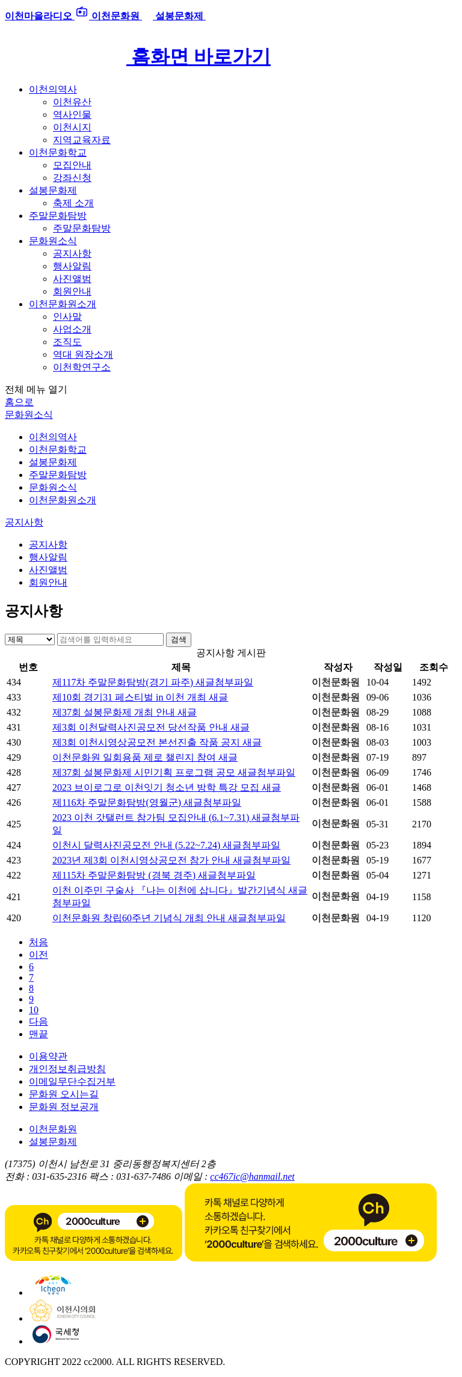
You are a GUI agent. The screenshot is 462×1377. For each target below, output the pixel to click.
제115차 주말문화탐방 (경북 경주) (154, 875)
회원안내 (72, 291)
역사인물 (72, 114)
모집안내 (72, 165)
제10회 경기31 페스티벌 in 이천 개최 (140, 697)
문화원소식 (53, 241)
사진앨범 (72, 279)
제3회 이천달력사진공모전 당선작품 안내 (151, 727)
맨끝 (38, 1034)
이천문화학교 (58, 152)
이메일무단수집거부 (72, 1081)
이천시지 (72, 127)
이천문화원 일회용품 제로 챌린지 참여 (145, 757)
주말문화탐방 (58, 215)
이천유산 (72, 102)
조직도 (67, 342)
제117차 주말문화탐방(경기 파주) (152, 682)
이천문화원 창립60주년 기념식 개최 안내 (169, 918)
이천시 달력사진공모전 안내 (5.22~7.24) (166, 845)
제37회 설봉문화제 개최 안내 (124, 712)
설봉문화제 (53, 190)
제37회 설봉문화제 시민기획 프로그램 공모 (173, 772)
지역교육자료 (82, 140)
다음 (38, 1021)
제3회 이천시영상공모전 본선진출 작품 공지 (157, 742)
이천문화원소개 (62, 304)
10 (33, 1010)
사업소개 (72, 329)
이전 (38, 954)
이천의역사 (53, 89)
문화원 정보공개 (64, 1107)
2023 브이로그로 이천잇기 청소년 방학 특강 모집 (166, 787)
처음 (38, 942)
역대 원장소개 (83, 354)
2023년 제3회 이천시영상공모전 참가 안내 (171, 860)
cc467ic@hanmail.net (252, 1176)
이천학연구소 (82, 367)
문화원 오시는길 (64, 1094)
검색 (178, 639)
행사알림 (72, 266)
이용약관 (48, 1056)
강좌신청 (72, 178)
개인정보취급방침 (67, 1069)
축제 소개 (73, 203)
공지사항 (72, 253)
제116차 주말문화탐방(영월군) (146, 802)
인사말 (67, 316)
